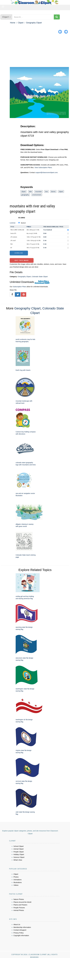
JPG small (13, 240)
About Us (16, 924)
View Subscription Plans (43, 167)
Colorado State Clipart (40, 276)
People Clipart (18, 852)
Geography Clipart (34, 23)
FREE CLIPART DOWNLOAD (17, 230)
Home (12, 23)
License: (13, 223)
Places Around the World (22, 902)
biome (53, 191)
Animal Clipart (18, 849)
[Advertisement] (35, 51)
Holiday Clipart (18, 854)
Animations (17, 880)
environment (36, 195)
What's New (17, 860)
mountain (38, 191)
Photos (16, 877)
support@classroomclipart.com (46, 172)
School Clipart (18, 846)
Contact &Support (19, 930)
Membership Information (22, 927)
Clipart (20, 23)
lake (30, 191)
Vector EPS (13, 233)
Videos (15, 885)
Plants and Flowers (20, 905)
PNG (11, 244)
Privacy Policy (18, 933)
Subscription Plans (19, 286)
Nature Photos (18, 899)
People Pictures (19, 908)
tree (46, 191)
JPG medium (13, 237)
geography (25, 195)
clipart (23, 191)
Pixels (29, 227)
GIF (11, 247)
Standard (23, 223)
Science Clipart (18, 857)
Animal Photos (18, 910)
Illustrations (17, 882)
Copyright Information (21, 935)
